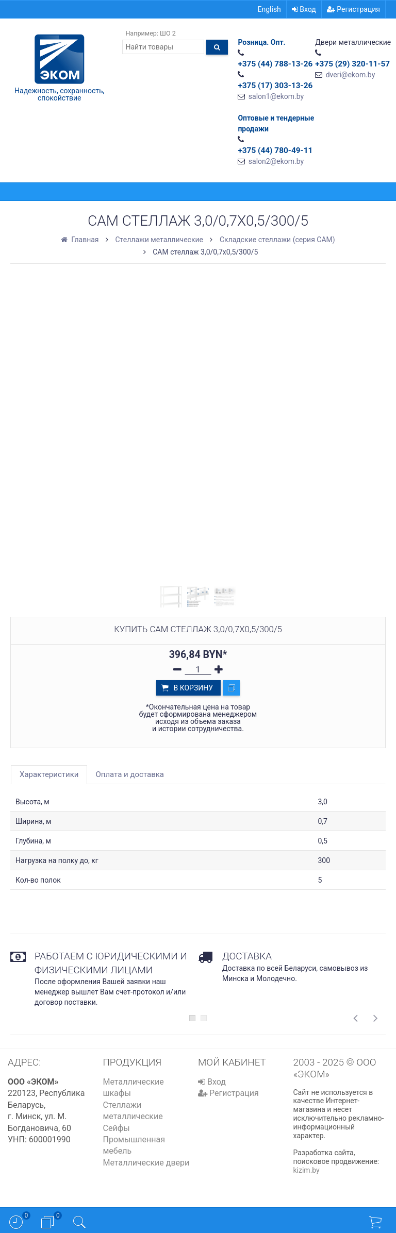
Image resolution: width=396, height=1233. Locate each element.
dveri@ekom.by (350, 75)
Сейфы (116, 1128)
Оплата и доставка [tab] (129, 774)
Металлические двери (146, 1163)
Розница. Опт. (261, 42)
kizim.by (306, 1170)
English (269, 9)
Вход (304, 9)
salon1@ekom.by (276, 96)
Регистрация (353, 9)
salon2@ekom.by (276, 161)
